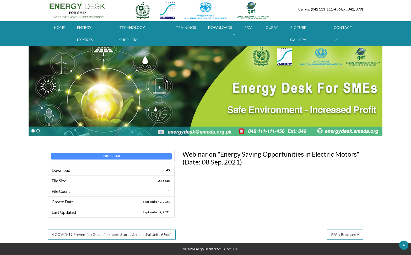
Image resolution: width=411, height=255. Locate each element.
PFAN (248, 27)
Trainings (186, 27)
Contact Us (343, 33)
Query (272, 27)
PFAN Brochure (343, 234)
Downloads (220, 27)
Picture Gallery (298, 33)
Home (59, 27)
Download (111, 156)
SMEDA (232, 249)
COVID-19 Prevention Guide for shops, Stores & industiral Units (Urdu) (113, 234)
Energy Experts (85, 33)
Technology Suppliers (132, 33)
